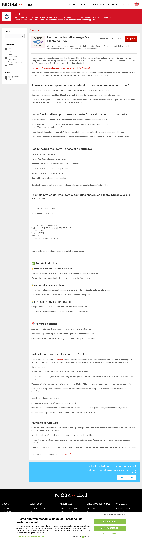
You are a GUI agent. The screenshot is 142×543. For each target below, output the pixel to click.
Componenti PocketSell (68, 511)
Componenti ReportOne (68, 508)
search (22, 36)
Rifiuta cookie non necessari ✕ (114, 514)
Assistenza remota (37, 508)
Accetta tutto (109, 522)
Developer (34, 511)
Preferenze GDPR (109, 534)
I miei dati (6, 508)
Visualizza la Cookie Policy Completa (30, 537)
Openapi (59, 360)
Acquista (131, 38)
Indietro (34, 30)
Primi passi (91, 508)
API (88, 511)
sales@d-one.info (65, 454)
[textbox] (84, 233)
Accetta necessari (109, 528)
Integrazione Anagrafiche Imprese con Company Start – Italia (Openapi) (60, 68)
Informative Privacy (122, 508)
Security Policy (120, 511)
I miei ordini (6, 511)
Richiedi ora (127, 478)
